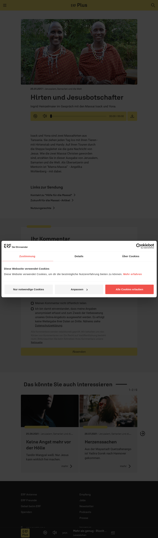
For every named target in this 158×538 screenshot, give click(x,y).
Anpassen (79, 289)
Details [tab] (79, 256)
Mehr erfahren (132, 274)
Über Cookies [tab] (130, 256)
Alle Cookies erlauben (129, 289)
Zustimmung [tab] (27, 256)
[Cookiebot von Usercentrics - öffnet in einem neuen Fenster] (138, 246)
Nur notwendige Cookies (28, 289)
